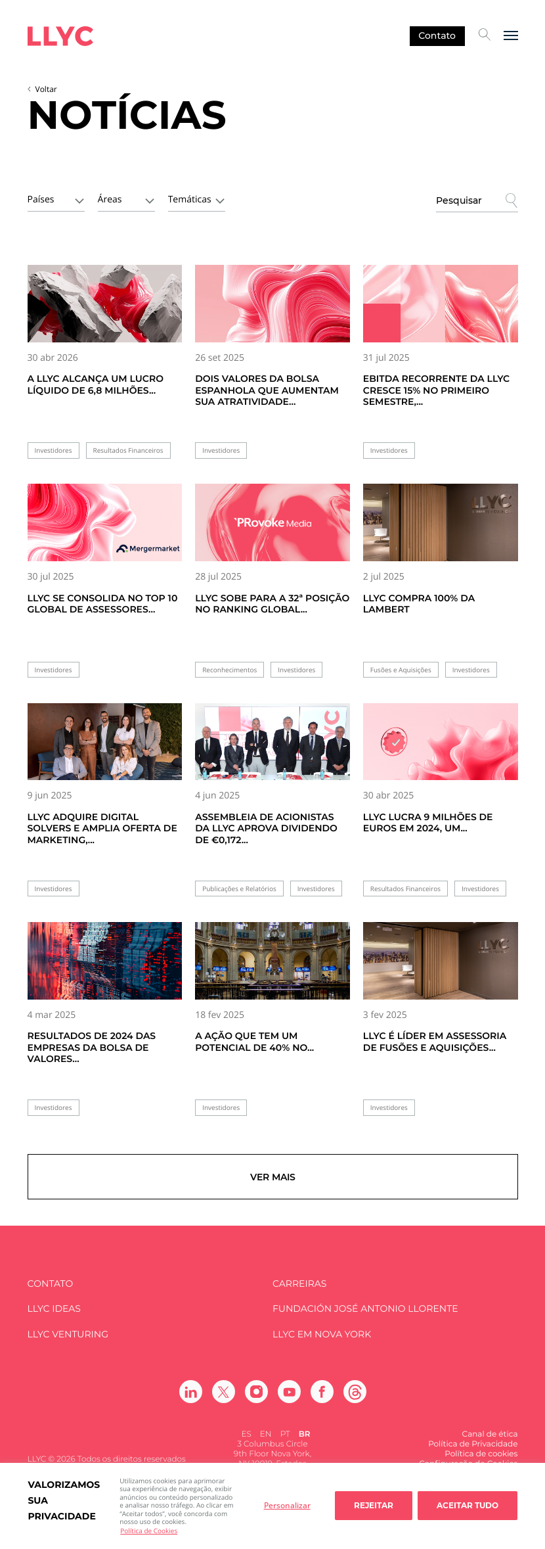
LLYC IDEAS (54, 1316)
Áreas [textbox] (110, 199)
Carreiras (299, 1291)
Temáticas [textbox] (189, 199)
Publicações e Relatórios (239, 889)
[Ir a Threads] (354, 1399)
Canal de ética (490, 1442)
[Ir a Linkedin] (190, 1399)
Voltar (46, 89)
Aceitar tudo (467, 1505)
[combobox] (56, 198)
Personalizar (287, 1505)
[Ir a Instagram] (256, 1399)
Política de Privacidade (472, 1452)
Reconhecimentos (229, 670)
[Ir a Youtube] (289, 1399)
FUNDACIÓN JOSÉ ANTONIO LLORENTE (365, 1316)
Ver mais (272, 1180)
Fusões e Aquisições (400, 670)
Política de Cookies (148, 1530)
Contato (437, 35)
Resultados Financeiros (128, 450)
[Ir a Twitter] (223, 1399)
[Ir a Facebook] (322, 1399)
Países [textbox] (41, 199)
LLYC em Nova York (321, 1341)
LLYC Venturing (68, 1341)
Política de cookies (481, 1462)
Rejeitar (373, 1505)
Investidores (53, 450)
